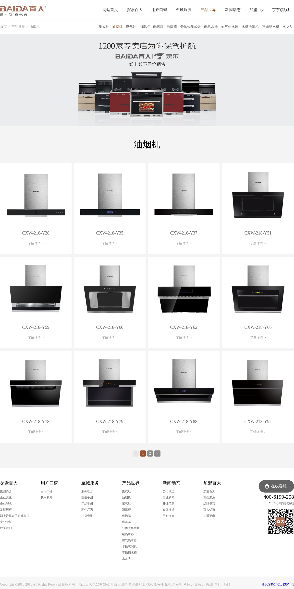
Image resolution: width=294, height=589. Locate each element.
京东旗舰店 (282, 10)
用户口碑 (159, 10)
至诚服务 (184, 10)
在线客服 (279, 486)
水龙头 (287, 27)
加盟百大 (257, 10)
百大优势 (209, 509)
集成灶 (104, 27)
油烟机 (34, 27)
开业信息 (168, 503)
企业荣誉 (6, 522)
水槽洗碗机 (250, 27)
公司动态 (168, 491)
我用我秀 (46, 497)
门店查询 (87, 516)
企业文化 (6, 497)
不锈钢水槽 (270, 27)
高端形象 (209, 497)
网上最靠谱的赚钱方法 (14, 516)
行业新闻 (168, 497)
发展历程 (6, 509)
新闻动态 (233, 10)
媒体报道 (168, 509)
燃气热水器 (229, 27)
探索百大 (135, 10)
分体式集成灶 (190, 27)
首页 (3, 27)
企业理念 (6, 503)
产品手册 (87, 503)
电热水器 (211, 27)
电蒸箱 (172, 27)
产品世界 (208, 10)
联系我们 (6, 528)
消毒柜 (144, 27)
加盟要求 (209, 516)
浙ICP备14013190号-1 (278, 584)
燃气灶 (131, 27)
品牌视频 (209, 503)
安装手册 (87, 497)
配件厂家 (87, 509)
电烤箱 (158, 27)
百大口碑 (46, 491)
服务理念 (87, 491)
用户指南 (168, 516)
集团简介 (6, 491)
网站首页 (110, 10)
